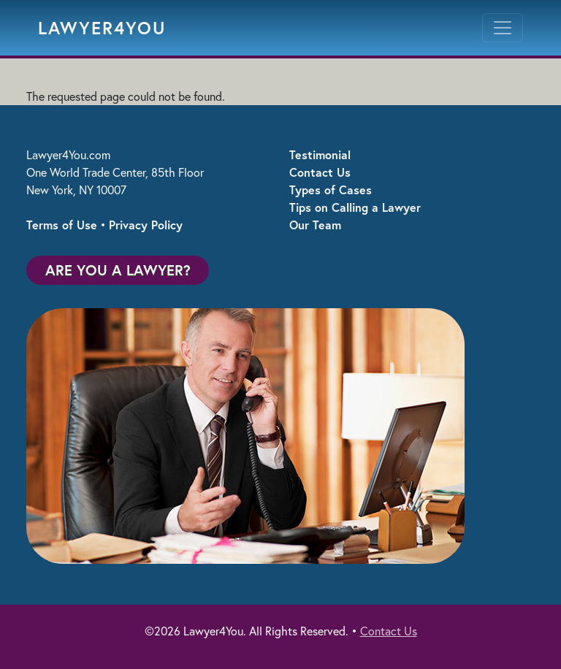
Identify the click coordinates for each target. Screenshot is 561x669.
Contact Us (320, 172)
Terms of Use (61, 224)
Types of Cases (330, 189)
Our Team (315, 224)
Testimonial (320, 154)
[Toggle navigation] (502, 27)
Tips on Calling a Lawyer (355, 207)
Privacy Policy (146, 224)
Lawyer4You (102, 27)
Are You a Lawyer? (118, 270)
